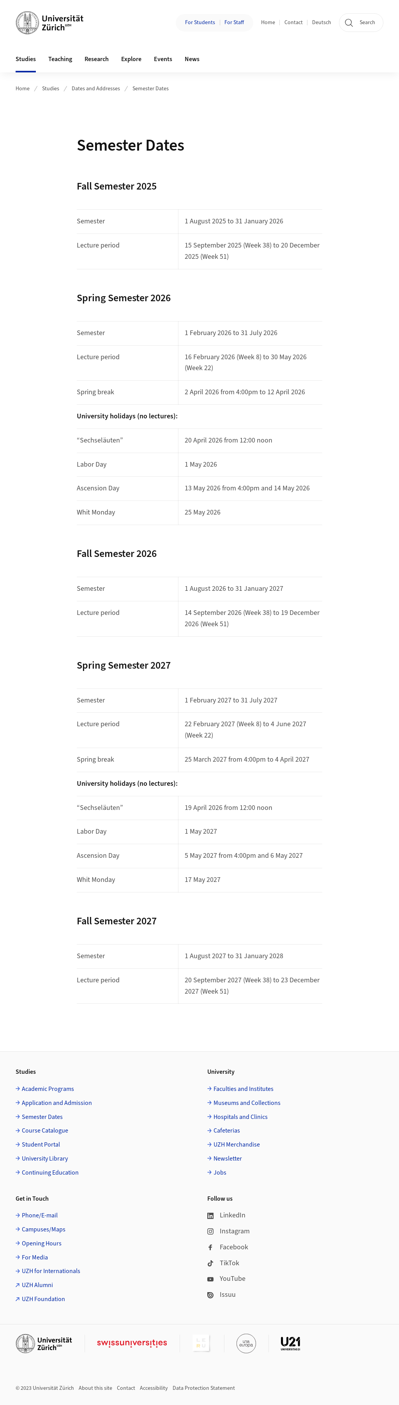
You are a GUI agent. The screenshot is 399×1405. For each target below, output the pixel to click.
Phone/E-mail (40, 1215)
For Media (35, 1257)
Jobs (220, 1172)
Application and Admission (57, 1103)
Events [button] (163, 59)
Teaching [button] (60, 59)
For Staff (234, 22)
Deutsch (321, 22)
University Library (45, 1158)
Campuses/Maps (43, 1229)
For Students (200, 22)
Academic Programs (48, 1089)
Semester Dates (150, 89)
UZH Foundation (43, 1299)
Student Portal (41, 1144)
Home (268, 22)
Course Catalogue (45, 1130)
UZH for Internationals (51, 1271)
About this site (95, 1388)
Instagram (228, 1231)
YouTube (226, 1279)
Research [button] (97, 59)
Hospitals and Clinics (241, 1117)
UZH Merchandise (237, 1144)
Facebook (227, 1247)
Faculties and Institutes (244, 1089)
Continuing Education (50, 1172)
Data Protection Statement (204, 1388)
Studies (50, 89)
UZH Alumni (37, 1285)
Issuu (221, 1295)
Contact (293, 22)
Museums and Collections (247, 1103)
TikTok (223, 1263)
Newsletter (228, 1158)
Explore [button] (131, 59)
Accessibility (154, 1388)
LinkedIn (226, 1215)
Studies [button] (26, 59)
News (192, 59)
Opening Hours (42, 1243)
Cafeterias (227, 1130)
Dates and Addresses (96, 89)
